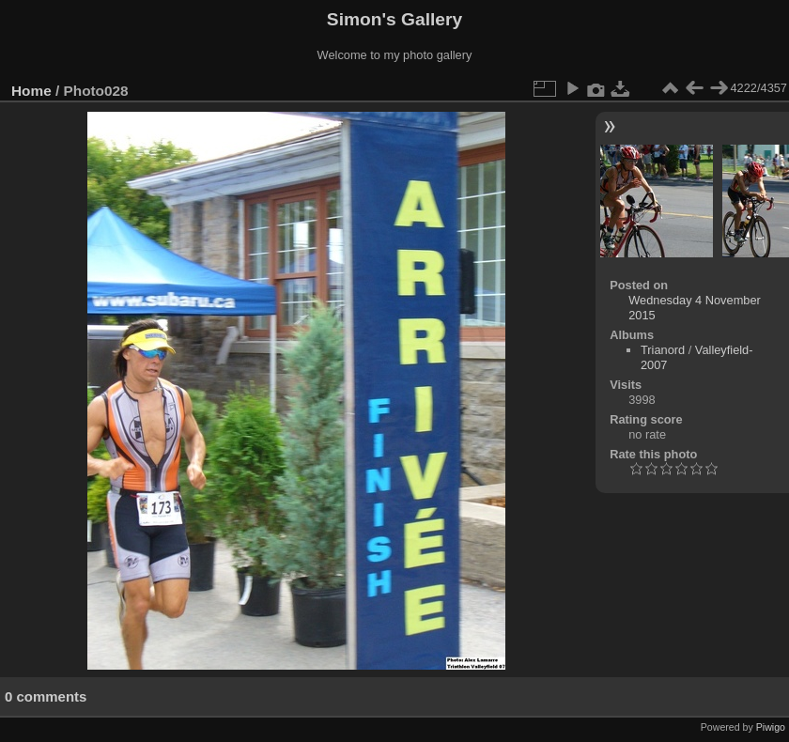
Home (31, 91)
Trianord (663, 350)
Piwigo (770, 727)
